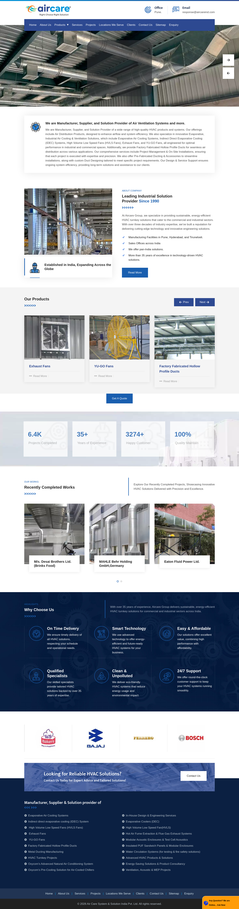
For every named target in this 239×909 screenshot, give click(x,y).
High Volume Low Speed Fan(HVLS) (148, 827)
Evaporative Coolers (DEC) (142, 821)
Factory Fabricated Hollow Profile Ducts (52, 845)
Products (59, 24)
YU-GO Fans (36, 839)
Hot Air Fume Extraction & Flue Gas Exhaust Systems (159, 833)
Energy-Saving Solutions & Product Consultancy (155, 863)
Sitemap (161, 24)
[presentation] (184, 302)
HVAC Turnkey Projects (42, 857)
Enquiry (173, 24)
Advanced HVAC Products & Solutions (149, 857)
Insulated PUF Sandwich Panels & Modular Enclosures (159, 845)
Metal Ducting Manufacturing (45, 851)
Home (32, 24)
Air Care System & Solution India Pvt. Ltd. (112, 903)
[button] (228, 60)
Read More (38, 376)
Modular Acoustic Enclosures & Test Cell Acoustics (157, 839)
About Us (45, 24)
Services (77, 24)
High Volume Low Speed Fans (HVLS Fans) (55, 827)
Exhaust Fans (37, 833)
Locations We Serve (111, 24)
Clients (131, 24)
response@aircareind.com (198, 12)
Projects (91, 24)
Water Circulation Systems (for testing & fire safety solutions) (163, 851)
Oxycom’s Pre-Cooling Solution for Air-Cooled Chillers (61, 869)
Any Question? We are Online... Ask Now (219, 903)
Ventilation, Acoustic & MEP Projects (148, 869)
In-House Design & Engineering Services (151, 815)
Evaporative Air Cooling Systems (48, 815)
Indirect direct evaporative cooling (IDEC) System (58, 821)
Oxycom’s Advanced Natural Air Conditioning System (60, 863)
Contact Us (145, 24)
